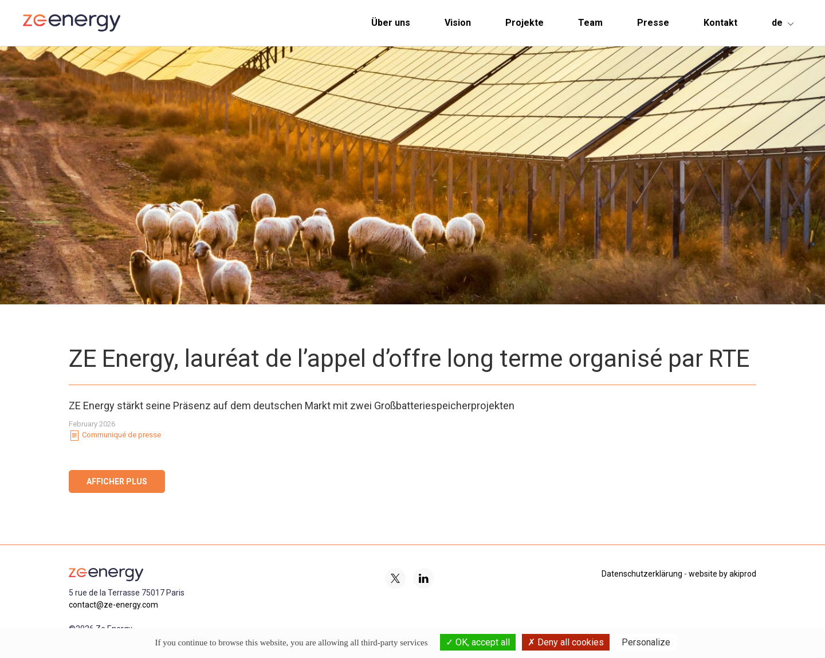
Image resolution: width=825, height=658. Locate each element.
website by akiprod (722, 573)
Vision (458, 22)
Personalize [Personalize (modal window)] (646, 642)
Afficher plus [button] (117, 481)
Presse (653, 22)
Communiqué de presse (115, 435)
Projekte (524, 22)
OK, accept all (478, 642)
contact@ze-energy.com (113, 604)
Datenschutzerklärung (642, 573)
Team (590, 22)
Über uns (390, 22)
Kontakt (720, 22)
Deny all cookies (566, 642)
